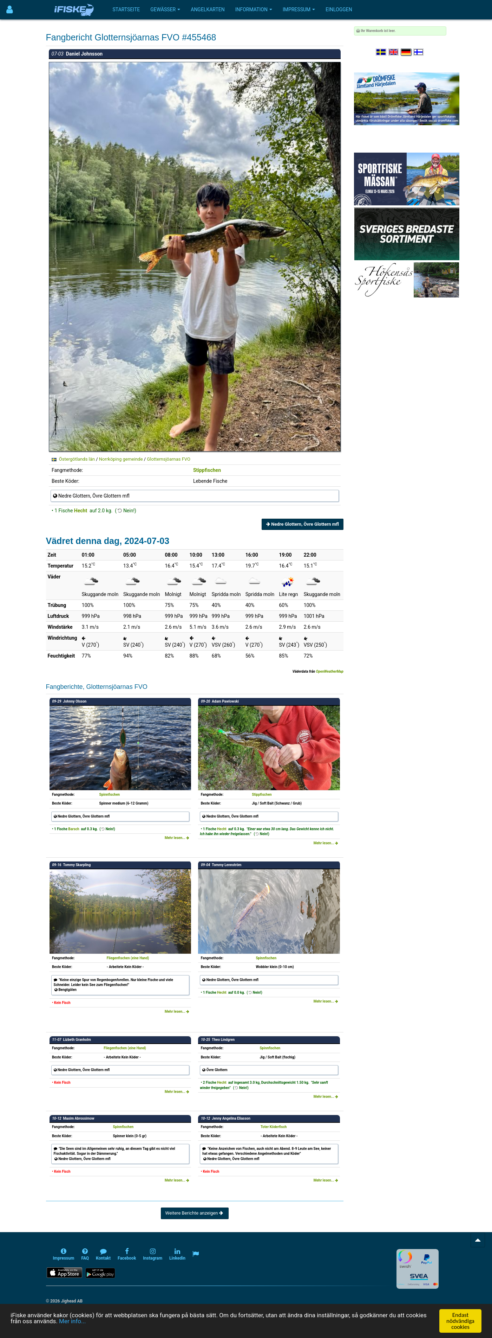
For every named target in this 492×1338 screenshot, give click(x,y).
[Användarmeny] (9, 9)
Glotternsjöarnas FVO (168, 459)
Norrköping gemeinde (121, 459)
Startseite (126, 9)
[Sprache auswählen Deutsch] (406, 52)
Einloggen (339, 9)
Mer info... (72, 1321)
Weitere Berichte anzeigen (194, 1213)
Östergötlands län (77, 459)
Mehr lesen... (177, 838)
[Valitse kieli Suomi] (419, 52)
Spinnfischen (109, 794)
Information (253, 9)
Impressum (299, 9)
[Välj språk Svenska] (381, 52)
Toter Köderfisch (274, 1127)
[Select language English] (394, 52)
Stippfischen (207, 470)
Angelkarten (207, 9)
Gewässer (165, 9)
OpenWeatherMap (329, 671)
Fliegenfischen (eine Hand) (128, 958)
